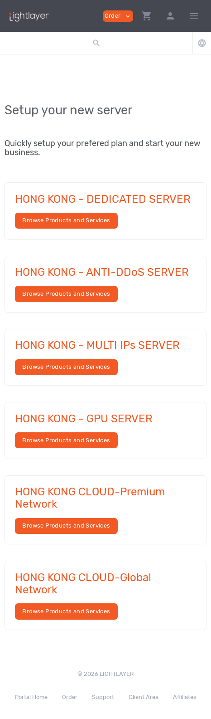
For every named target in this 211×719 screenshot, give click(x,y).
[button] (146, 15)
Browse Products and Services (66, 220)
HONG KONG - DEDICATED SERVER (103, 199)
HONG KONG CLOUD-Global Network (83, 583)
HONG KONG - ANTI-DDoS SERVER (102, 272)
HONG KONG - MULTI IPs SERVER (97, 345)
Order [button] (118, 16)
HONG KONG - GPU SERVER (84, 418)
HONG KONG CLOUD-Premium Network (90, 497)
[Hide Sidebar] (194, 16)
